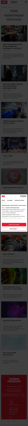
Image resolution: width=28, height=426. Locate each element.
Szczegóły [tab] (9, 200)
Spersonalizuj (14, 228)
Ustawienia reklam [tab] (19, 200)
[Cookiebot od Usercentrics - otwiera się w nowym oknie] (20, 196)
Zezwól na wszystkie (14, 224)
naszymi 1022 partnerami (12, 207)
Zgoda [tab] (3, 200)
